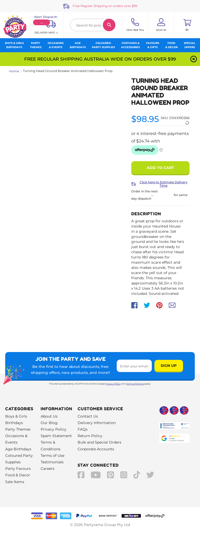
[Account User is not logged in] (161, 25)
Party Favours (18, 468)
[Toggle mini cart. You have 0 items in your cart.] (187, 25)
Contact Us (88, 416)
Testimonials (52, 462)
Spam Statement (56, 435)
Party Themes (17, 429)
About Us (49, 416)
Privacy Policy (113, 383)
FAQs (83, 429)
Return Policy (90, 435)
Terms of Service (135, 383)
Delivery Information (97, 422)
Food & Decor (17, 475)
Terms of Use (52, 455)
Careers (47, 468)
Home (14, 71)
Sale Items (14, 481)
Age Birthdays (18, 449)
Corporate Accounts (96, 449)
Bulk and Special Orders (99, 442)
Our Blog (49, 422)
